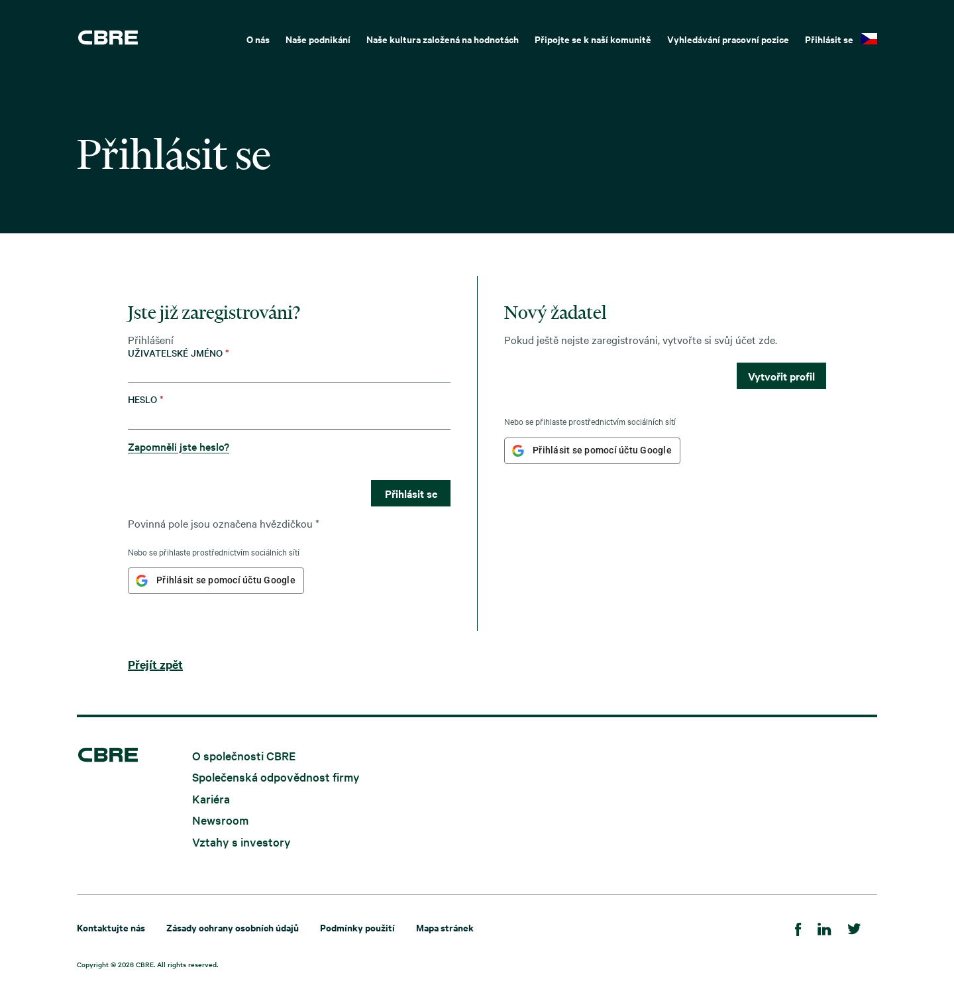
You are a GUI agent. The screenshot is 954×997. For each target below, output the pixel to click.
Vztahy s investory (241, 841)
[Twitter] (854, 927)
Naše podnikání (318, 39)
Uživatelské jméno (178, 353)
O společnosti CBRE (243, 754)
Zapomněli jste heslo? (178, 446)
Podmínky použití (357, 927)
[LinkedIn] (824, 927)
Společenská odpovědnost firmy (276, 776)
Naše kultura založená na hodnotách (442, 39)
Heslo (146, 399)
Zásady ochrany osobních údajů (232, 927)
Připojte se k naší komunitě (593, 39)
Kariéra (211, 797)
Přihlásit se (829, 39)
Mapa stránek (445, 927)
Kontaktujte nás (111, 927)
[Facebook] (798, 927)
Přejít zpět (155, 664)
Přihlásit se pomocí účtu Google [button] (225, 580)
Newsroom (220, 819)
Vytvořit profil (781, 376)
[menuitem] (258, 38)
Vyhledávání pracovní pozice (728, 39)
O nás (258, 39)
